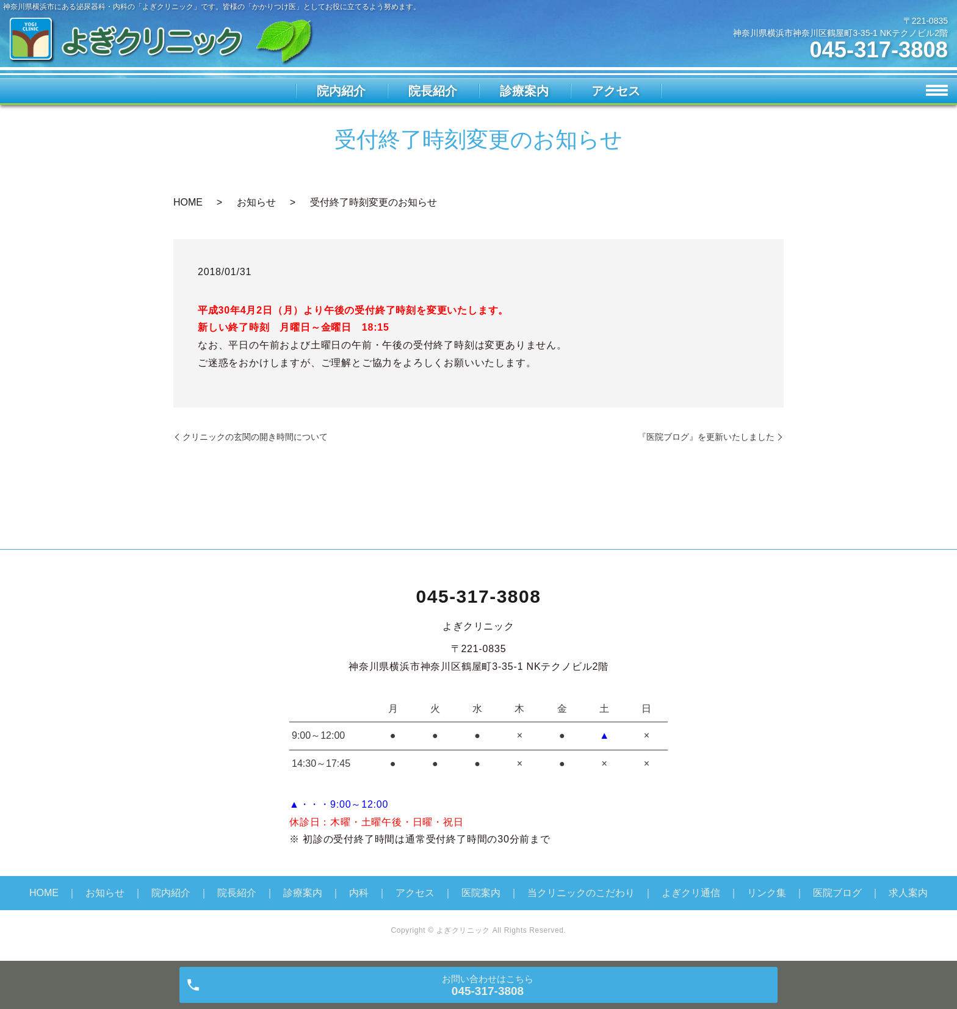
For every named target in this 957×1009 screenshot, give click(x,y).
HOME (188, 202)
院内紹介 (341, 91)
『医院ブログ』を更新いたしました (706, 437)
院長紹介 (432, 91)
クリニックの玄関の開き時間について (255, 437)
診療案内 (524, 91)
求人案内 (908, 893)
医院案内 (480, 893)
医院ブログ (837, 893)
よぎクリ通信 (691, 893)
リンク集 (766, 893)
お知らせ (256, 202)
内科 (359, 893)
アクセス (615, 91)
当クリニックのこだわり (581, 893)
